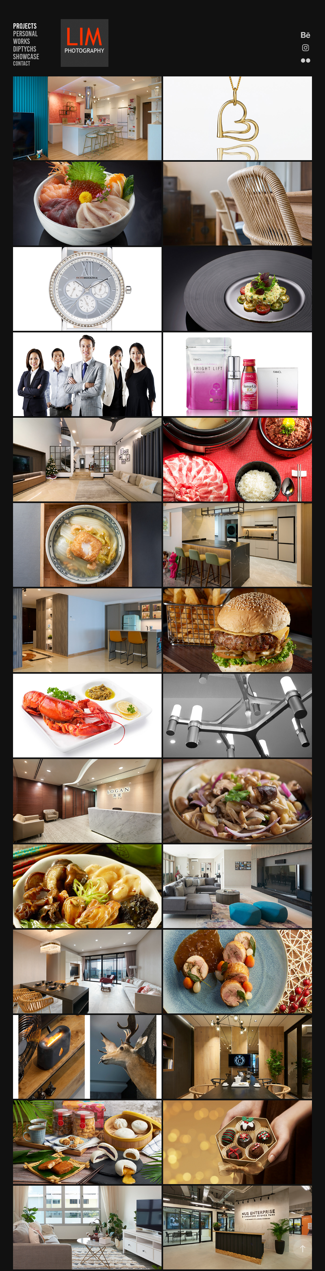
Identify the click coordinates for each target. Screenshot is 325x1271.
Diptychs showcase (26, 53)
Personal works (25, 38)
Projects (25, 26)
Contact (21, 63)
